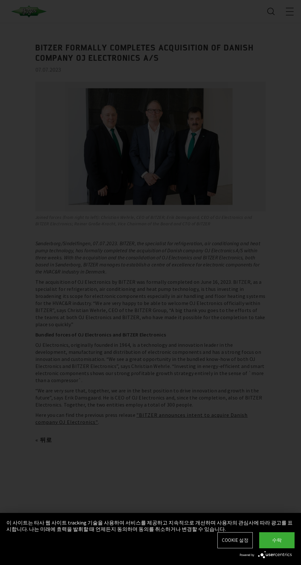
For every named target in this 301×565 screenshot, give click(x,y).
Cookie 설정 (235, 540)
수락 (277, 540)
